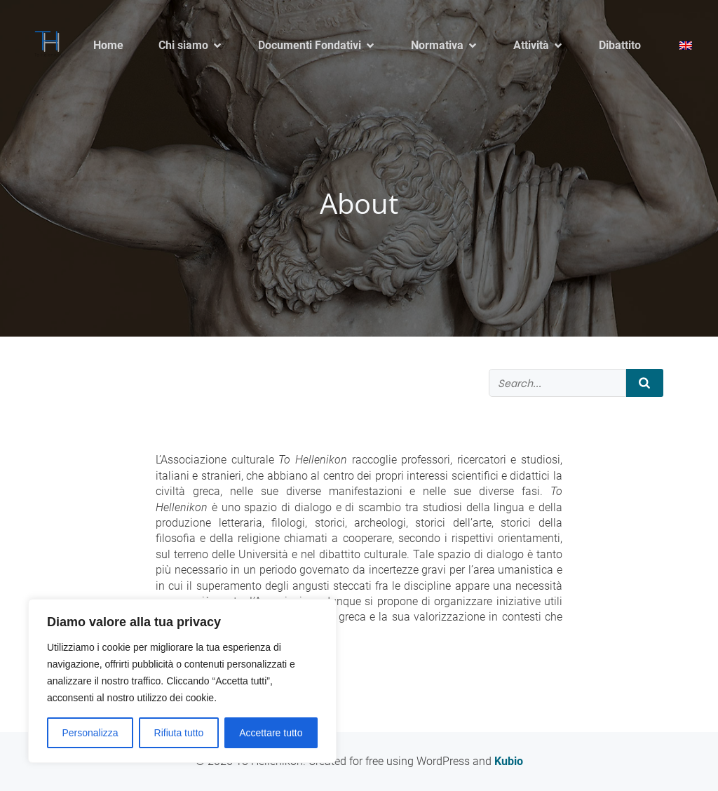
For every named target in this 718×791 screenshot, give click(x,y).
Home (108, 45)
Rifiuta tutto (179, 732)
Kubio (508, 761)
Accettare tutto (270, 732)
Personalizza (90, 732)
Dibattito (620, 45)
